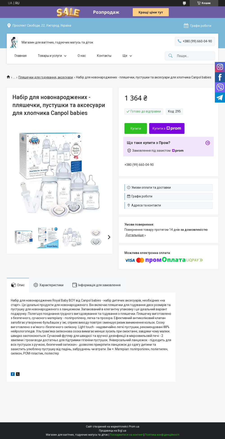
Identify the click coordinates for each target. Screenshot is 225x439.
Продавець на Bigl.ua (112, 430)
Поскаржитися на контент (126, 434)
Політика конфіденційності (162, 434)
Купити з (167, 128)
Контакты (104, 55)
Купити (135, 128)
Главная (21, 55)
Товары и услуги (50, 55)
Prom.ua (134, 426)
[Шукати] (170, 56)
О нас (82, 55)
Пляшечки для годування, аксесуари (45, 77)
